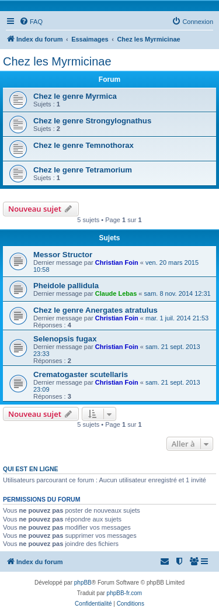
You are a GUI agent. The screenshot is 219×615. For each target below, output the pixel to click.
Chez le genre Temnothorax (83, 145)
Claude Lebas (116, 293)
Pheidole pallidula (66, 285)
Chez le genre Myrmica (75, 96)
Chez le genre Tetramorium (82, 169)
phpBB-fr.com (124, 593)
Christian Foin (116, 262)
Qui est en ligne (30, 468)
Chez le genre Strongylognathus (92, 120)
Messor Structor (62, 254)
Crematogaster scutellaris (80, 374)
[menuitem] (31, 22)
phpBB (83, 582)
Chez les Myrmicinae (57, 61)
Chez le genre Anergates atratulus (95, 310)
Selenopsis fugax (64, 338)
